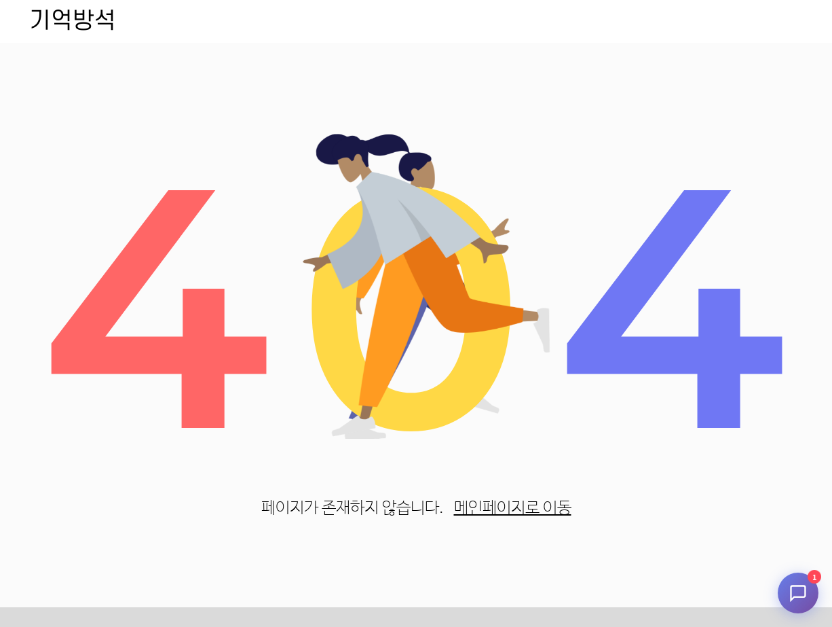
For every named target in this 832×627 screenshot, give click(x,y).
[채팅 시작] (798, 593)
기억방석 (72, 21)
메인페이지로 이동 (512, 508)
